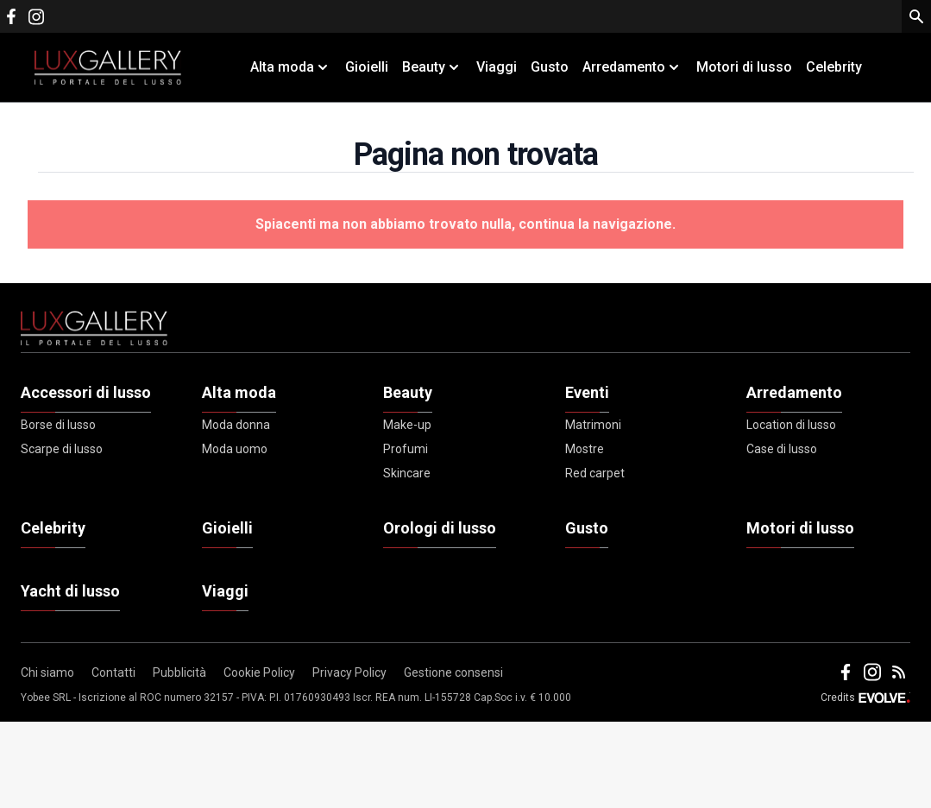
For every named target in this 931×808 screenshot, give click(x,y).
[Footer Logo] (465, 332)
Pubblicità (179, 672)
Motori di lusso (744, 67)
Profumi (405, 449)
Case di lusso (781, 449)
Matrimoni (593, 425)
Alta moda (239, 392)
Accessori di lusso (86, 392)
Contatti (113, 672)
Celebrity (834, 67)
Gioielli (366, 67)
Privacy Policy (349, 672)
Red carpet (595, 473)
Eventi (587, 392)
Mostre (584, 449)
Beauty (407, 392)
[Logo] (108, 67)
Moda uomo (234, 449)
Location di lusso (791, 425)
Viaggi (496, 67)
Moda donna (236, 425)
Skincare (407, 473)
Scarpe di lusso (62, 449)
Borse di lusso (58, 425)
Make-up (407, 425)
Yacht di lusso (70, 591)
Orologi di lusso (439, 528)
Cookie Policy (259, 672)
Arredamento (794, 392)
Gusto (550, 67)
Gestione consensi (453, 672)
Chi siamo (47, 672)
